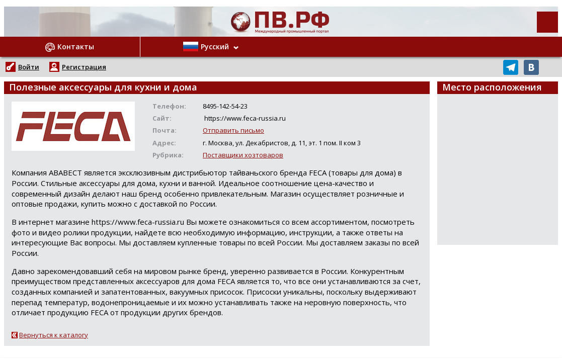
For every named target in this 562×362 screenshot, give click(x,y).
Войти (28, 66)
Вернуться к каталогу (53, 334)
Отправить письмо (233, 130)
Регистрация (84, 66)
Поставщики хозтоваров (243, 154)
